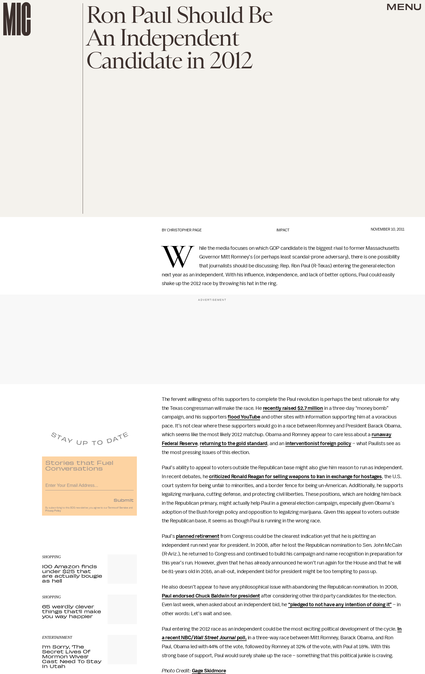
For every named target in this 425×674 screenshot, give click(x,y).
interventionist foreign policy (318, 443)
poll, (241, 637)
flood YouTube (244, 417)
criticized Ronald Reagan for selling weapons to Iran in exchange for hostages (295, 476)
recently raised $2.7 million (293, 408)
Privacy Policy (53, 513)
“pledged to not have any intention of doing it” (340, 604)
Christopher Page (184, 230)
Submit (124, 502)
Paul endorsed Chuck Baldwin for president (211, 596)
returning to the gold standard (233, 443)
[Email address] (89, 487)
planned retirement (197, 536)
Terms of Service (118, 510)
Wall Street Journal (215, 637)
